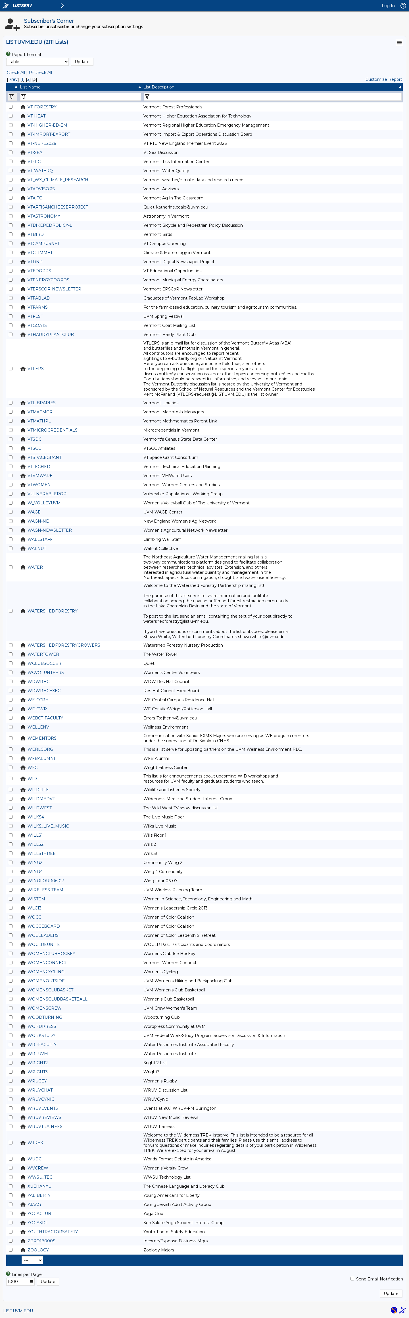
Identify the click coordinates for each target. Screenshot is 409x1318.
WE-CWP (37, 708)
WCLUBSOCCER (44, 663)
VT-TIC (34, 161)
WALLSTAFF (40, 539)
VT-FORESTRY (42, 107)
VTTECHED (39, 466)
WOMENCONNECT (47, 962)
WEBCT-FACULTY (45, 718)
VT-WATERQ (40, 170)
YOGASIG (37, 1222)
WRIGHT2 (38, 1062)
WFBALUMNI (41, 758)
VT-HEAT (36, 116)
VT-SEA (35, 152)
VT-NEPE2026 (42, 143)
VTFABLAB (39, 298)
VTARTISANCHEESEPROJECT (58, 207)
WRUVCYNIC (41, 1099)
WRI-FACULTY (42, 1044)
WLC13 (34, 908)
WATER (35, 567)
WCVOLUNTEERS (46, 672)
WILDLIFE (38, 789)
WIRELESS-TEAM (45, 889)
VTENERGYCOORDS (48, 279)
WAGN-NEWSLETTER (50, 530)
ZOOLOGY (38, 1250)
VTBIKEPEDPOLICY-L (50, 225)
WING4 (35, 871)
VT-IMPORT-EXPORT (49, 134)
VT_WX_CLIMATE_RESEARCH (58, 179)
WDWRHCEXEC (44, 690)
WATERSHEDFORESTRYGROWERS (64, 645)
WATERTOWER (43, 654)
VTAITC (35, 198)
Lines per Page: (27, 1274)
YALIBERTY (39, 1195)
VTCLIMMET (40, 252)
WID (32, 778)
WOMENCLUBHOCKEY (51, 953)
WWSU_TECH (42, 1177)
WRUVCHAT (40, 1090)
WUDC (34, 1159)
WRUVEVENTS (43, 1108)
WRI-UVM (38, 1053)
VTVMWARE (40, 475)
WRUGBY (37, 1081)
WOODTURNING (45, 1017)
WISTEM (36, 899)
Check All (16, 72)
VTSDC (34, 439)
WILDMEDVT (41, 798)
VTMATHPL (39, 421)
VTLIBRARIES (42, 402)
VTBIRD (36, 234)
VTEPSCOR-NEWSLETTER (54, 289)
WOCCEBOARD (44, 926)
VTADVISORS (41, 188)
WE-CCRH (38, 699)
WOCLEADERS (43, 935)
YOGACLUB (39, 1213)
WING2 (35, 862)
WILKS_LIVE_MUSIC (48, 826)
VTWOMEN (39, 484)
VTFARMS (38, 307)
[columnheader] (12, 87)
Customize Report (384, 79)
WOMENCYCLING (46, 971)
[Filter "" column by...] (12, 97)
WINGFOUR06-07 (46, 880)
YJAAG (34, 1204)
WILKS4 (36, 817)
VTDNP (35, 261)
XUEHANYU (39, 1186)
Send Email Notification (379, 1279)
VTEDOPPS (39, 270)
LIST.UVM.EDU (18, 1310)
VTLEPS (36, 368)
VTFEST (35, 316)
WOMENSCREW (45, 1008)
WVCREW (38, 1168)
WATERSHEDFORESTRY (53, 611)
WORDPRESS (42, 1026)
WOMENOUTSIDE (46, 980)
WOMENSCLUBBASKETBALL (57, 999)
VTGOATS (37, 325)
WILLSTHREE (42, 853)
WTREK (35, 1142)
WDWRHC (38, 681)
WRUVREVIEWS (44, 1117)
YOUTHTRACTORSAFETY (53, 1231)
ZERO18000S (41, 1240)
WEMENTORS (42, 738)
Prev (13, 79)
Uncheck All (40, 72)
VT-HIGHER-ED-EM (47, 125)
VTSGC (34, 448)
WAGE (34, 512)
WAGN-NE (38, 521)
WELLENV (38, 727)
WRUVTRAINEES (45, 1126)
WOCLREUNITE (44, 944)
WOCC (34, 917)
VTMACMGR (40, 411)
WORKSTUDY (41, 1035)
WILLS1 (35, 835)
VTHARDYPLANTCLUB (51, 334)
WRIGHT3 (38, 1071)
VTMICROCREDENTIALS (53, 430)
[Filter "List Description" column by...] (273, 97)
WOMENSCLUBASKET (50, 990)
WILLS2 (35, 844)
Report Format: (27, 54)
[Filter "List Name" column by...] (80, 97)
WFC (32, 767)
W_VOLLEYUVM (44, 503)
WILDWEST (40, 807)
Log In (388, 5)
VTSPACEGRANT (44, 457)
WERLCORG (40, 749)
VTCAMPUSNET (44, 243)
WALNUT (37, 548)
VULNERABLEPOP (47, 493)
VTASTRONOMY (44, 216)
